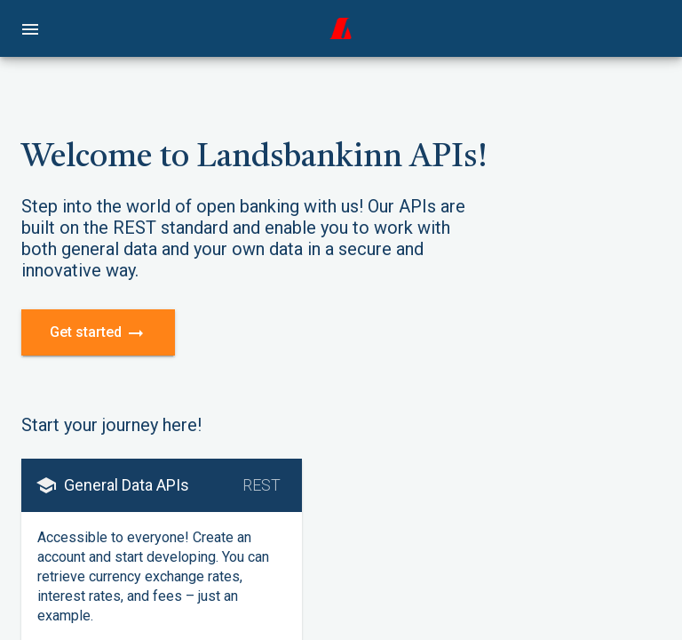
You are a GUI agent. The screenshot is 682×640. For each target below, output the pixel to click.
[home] (341, 28)
